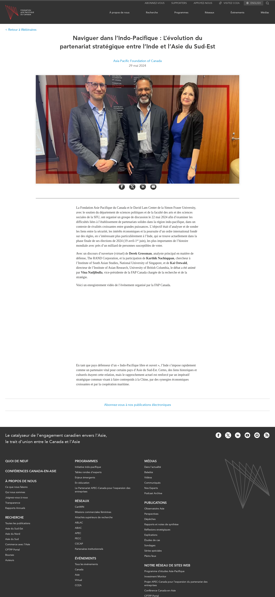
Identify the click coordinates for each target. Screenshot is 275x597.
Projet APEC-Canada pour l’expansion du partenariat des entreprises (175, 583)
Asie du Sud (12, 539)
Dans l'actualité (152, 467)
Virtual (78, 580)
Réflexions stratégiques (157, 529)
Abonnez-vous (155, 3)
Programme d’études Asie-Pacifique (164, 571)
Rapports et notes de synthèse (161, 524)
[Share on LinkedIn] (143, 187)
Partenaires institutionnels (89, 548)
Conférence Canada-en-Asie (160, 590)
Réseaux (209, 12)
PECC (78, 538)
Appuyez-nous (203, 3)
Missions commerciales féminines (93, 512)
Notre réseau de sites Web (167, 565)
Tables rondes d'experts (88, 472)
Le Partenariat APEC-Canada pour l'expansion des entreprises (102, 490)
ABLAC (79, 522)
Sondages (149, 545)
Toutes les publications (17, 523)
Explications (150, 534)
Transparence (12, 502)
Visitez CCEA (229, 3)
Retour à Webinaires (22, 30)
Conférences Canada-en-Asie (30, 471)
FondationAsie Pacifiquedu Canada (27, 12)
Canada (79, 569)
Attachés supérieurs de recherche (94, 517)
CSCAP (79, 543)
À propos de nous (119, 12)
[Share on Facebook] (122, 187)
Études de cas (152, 540)
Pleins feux (150, 556)
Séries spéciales (153, 550)
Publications (155, 503)
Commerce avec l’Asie (17, 544)
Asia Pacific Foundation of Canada (137, 61)
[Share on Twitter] (132, 187)
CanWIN (79, 506)
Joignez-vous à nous (16, 497)
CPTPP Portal (12, 549)
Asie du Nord (12, 533)
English (255, 3)
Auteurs (9, 560)
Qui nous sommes (15, 492)
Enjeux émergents (85, 477)
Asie (77, 574)
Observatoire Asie (154, 508)
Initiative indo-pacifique (88, 467)
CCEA (78, 585)
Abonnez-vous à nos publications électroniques (137, 405)
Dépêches (150, 519)
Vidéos (148, 477)
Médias (265, 12)
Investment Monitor (155, 576)
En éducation (82, 482)
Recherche (152, 12)
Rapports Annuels (15, 508)
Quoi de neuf (16, 461)
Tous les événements (86, 564)
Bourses (9, 554)
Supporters (179, 3)
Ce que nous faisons (16, 487)
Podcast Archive (153, 493)
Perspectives (151, 513)
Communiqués (152, 482)
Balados (148, 472)
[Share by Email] (153, 187)
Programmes (181, 12)
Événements (237, 12)
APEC (78, 533)
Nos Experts (151, 488)
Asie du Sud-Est (14, 528)
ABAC (78, 527)
